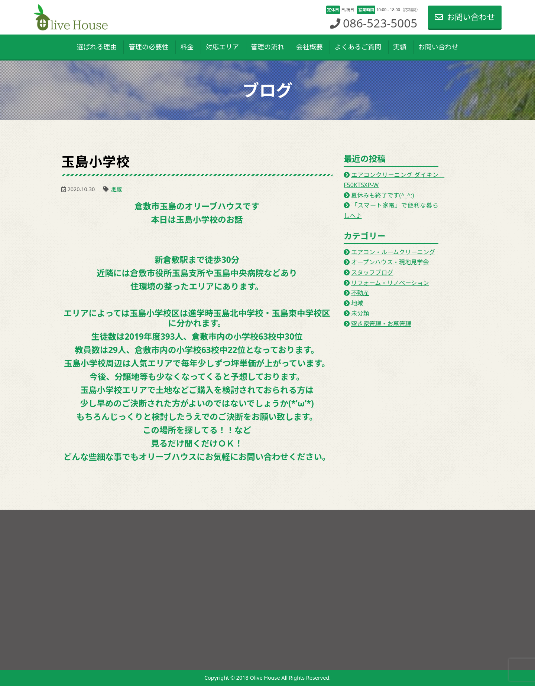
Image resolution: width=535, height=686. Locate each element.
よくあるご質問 (357, 46)
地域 (116, 189)
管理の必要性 (149, 46)
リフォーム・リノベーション (390, 283)
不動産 (360, 293)
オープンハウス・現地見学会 (390, 262)
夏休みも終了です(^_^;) (382, 195)
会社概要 (309, 46)
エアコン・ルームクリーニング (393, 252)
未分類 (360, 313)
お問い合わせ (465, 17)
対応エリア (222, 46)
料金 (187, 46)
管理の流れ (267, 46)
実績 (399, 46)
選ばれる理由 (97, 46)
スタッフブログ (372, 272)
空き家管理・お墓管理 (381, 324)
